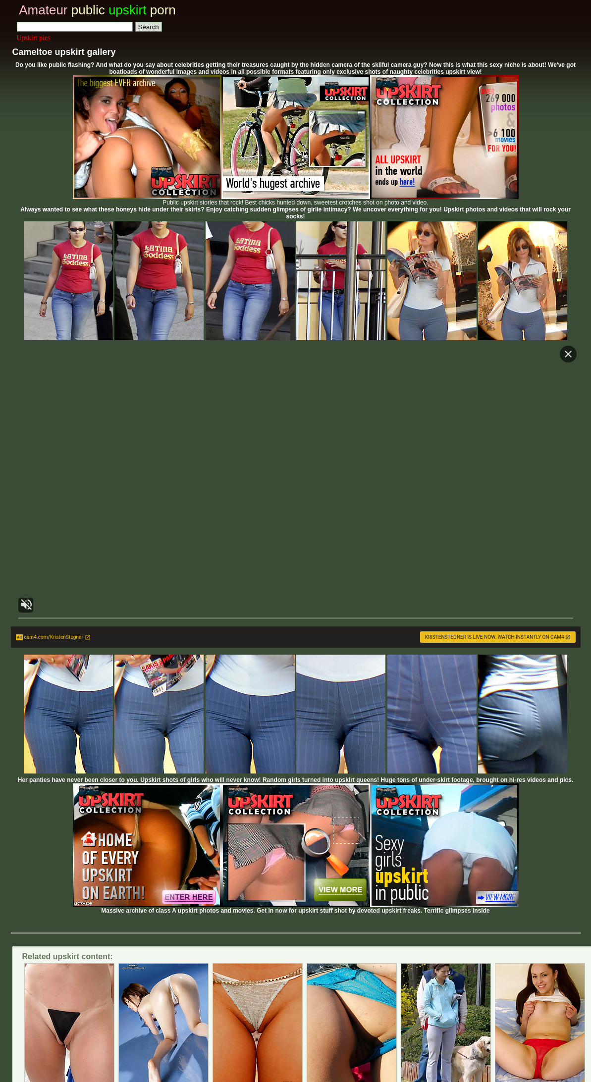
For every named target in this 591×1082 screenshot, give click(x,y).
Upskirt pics (34, 38)
